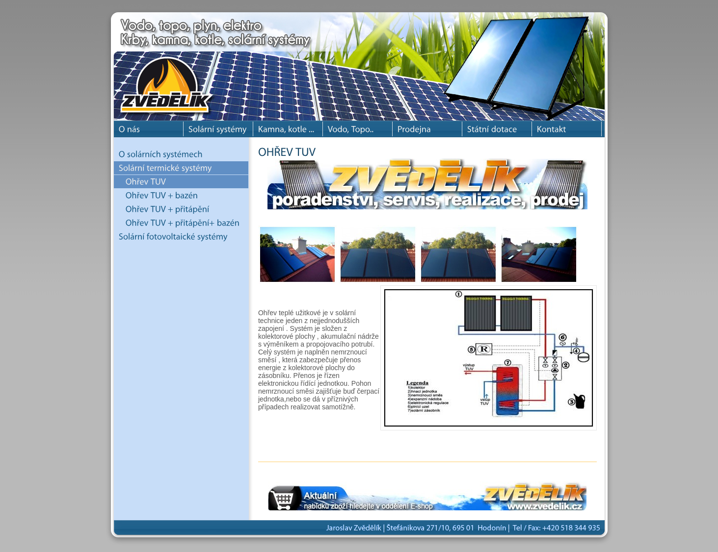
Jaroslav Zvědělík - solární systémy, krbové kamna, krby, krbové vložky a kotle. (173, 64)
